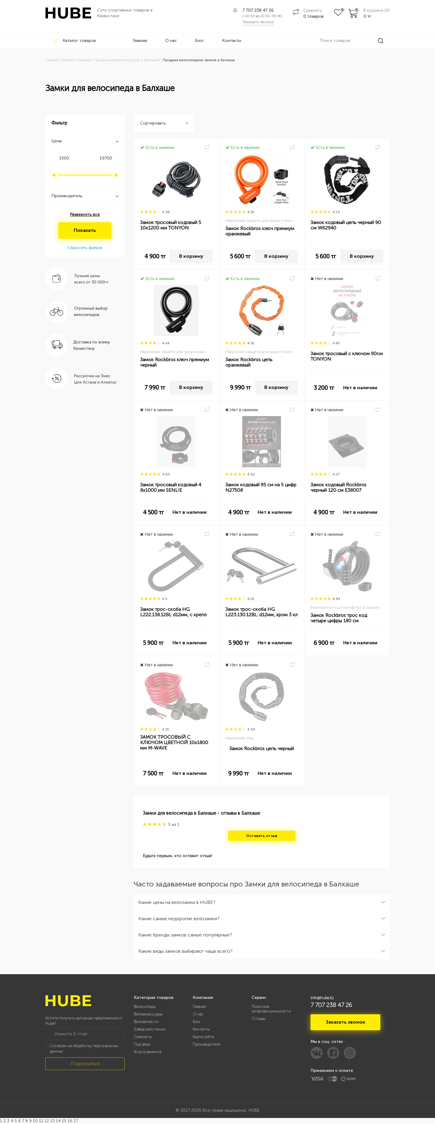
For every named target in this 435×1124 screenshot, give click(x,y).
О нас (171, 40)
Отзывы (259, 1018)
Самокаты (143, 1036)
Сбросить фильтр (85, 247)
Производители (207, 1044)
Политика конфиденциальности (271, 1008)
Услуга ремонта (147, 1052)
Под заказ (142, 1044)
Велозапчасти (146, 1021)
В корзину (191, 256)
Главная (140, 40)
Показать (85, 230)
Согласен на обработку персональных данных (84, 1048)
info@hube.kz (322, 998)
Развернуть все (85, 214)
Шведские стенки (149, 1029)
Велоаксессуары (148, 1014)
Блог (199, 40)
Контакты (231, 40)
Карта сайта (203, 1036)
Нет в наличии (360, 387)
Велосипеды (145, 1006)
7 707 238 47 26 (258, 10)
